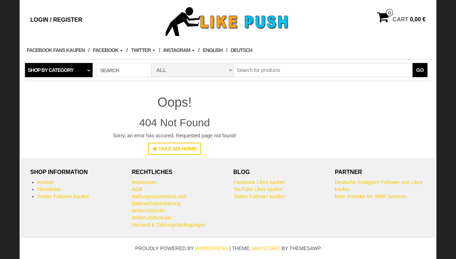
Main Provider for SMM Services (370, 196)
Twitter (143, 50)
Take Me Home (174, 149)
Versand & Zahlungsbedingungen (169, 225)
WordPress (211, 248)
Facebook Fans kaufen (56, 50)
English (212, 50)
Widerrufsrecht (148, 210)
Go (420, 70)
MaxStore (266, 248)
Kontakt (45, 182)
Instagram (179, 50)
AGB (137, 189)
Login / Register (56, 20)
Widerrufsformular (151, 218)
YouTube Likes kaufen (258, 189)
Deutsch (241, 50)
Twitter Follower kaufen (63, 196)
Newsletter (49, 189)
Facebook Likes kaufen (259, 182)
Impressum (144, 182)
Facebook (108, 50)
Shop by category (50, 70)
